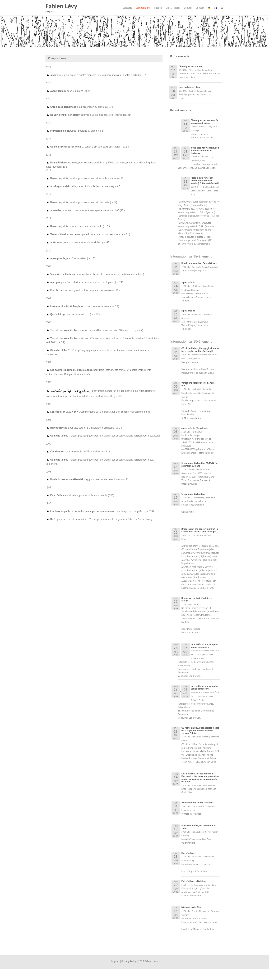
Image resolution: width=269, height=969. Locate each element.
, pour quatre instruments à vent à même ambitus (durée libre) (95, 274)
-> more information (191, 813)
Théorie (158, 7)
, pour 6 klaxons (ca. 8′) (68, 91)
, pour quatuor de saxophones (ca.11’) (88, 234)
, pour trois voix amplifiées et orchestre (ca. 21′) (88, 114)
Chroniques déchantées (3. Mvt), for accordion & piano (199, 464)
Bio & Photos (173, 7)
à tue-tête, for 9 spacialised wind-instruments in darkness (205, 150)
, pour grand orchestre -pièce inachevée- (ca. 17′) (83, 290)
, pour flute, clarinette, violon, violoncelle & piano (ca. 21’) (84, 282)
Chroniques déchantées (193, 493)
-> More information (191, 418)
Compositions (143, 7)
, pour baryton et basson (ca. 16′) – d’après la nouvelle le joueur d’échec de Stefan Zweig (99, 519)
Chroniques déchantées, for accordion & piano (205, 121)
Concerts (127, 7)
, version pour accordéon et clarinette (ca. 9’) (81, 202)
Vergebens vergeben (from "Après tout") (198, 384)
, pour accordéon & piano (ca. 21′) (79, 106)
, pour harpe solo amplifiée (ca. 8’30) (100, 511)
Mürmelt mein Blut (191, 907)
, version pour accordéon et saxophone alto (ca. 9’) (84, 178)
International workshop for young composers (204, 645)
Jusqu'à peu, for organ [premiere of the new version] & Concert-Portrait (205, 180)
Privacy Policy (128, 961)
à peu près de (188, 282)
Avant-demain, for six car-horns (197, 802)
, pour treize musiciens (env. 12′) (73, 314)
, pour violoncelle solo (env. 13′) (82, 306)
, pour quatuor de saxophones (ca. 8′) (87, 479)
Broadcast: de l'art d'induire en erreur (197, 599)
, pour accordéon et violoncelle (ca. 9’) (78, 226)
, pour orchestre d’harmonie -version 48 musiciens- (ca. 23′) (94, 330)
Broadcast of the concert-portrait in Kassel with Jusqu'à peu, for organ (199, 530)
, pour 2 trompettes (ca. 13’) (70, 258)
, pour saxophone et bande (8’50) (80, 495)
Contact (200, 7)
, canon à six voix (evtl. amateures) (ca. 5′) (87, 146)
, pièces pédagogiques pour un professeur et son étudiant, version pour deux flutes (103, 435)
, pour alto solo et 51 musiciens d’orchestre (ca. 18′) (84, 427)
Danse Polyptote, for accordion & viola (198, 827)
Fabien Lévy (61, 6)
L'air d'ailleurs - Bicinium (193, 881)
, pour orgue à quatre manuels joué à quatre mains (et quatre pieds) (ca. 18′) (96, 75)
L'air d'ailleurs (188, 853)
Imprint (115, 961)
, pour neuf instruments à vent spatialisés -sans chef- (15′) (85, 210)
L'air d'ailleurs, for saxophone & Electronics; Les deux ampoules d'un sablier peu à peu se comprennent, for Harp (200, 777)
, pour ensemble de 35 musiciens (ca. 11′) (78, 451)
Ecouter (188, 7)
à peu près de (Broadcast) (194, 428)
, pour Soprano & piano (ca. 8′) (75, 130)
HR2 (183, 538)
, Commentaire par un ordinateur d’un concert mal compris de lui (98, 411)
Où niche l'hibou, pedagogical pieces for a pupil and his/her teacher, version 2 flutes (200, 730)
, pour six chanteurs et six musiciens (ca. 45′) (78, 242)
